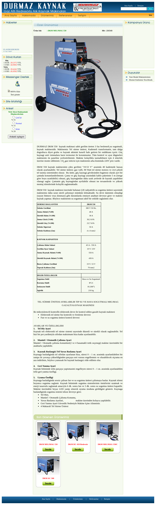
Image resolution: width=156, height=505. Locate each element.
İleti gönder (14, 94)
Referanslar (94, 499)
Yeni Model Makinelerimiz (139, 77)
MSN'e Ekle (15, 91)
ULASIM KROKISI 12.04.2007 (14, 51)
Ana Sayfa (128, 5)
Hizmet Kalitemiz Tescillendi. (141, 80)
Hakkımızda (61, 499)
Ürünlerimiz (78, 499)
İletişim (141, 5)
